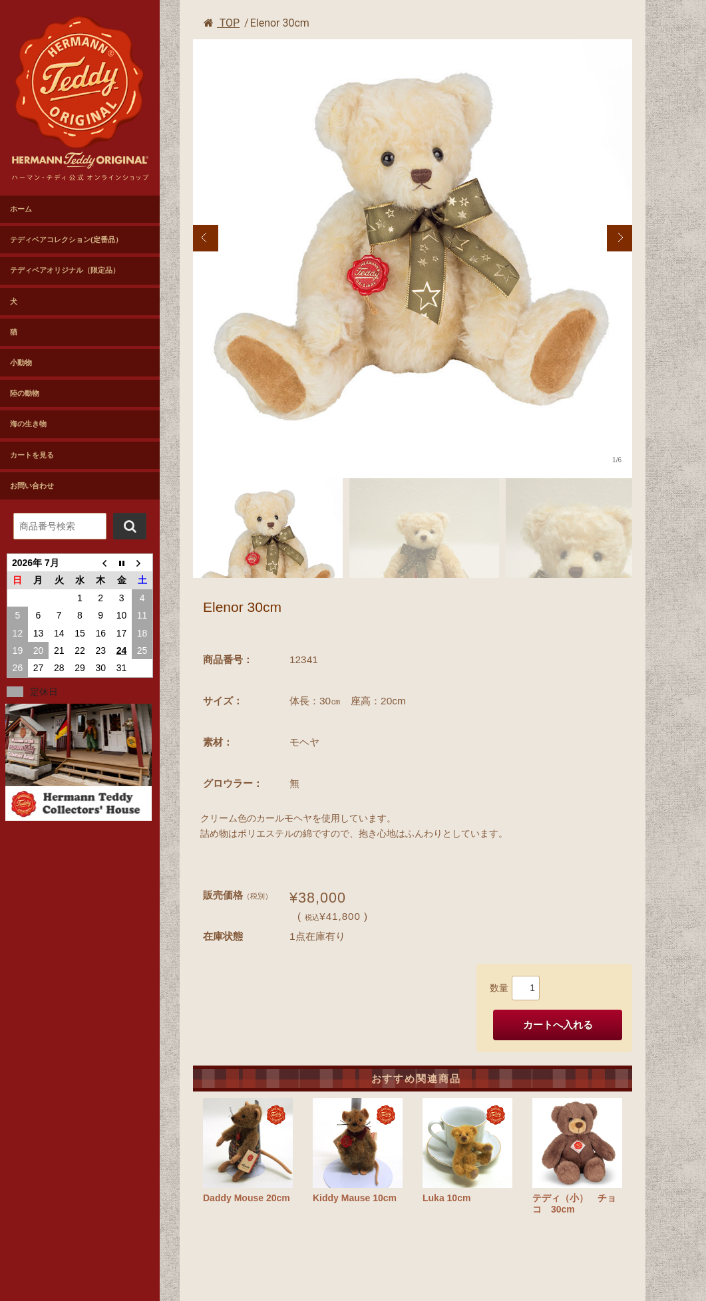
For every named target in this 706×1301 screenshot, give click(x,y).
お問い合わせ (32, 486)
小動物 (21, 362)
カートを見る (32, 455)
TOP (222, 23)
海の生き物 (28, 424)
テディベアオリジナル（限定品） (65, 270)
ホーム (21, 209)
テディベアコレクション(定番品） (66, 239)
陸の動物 (24, 393)
